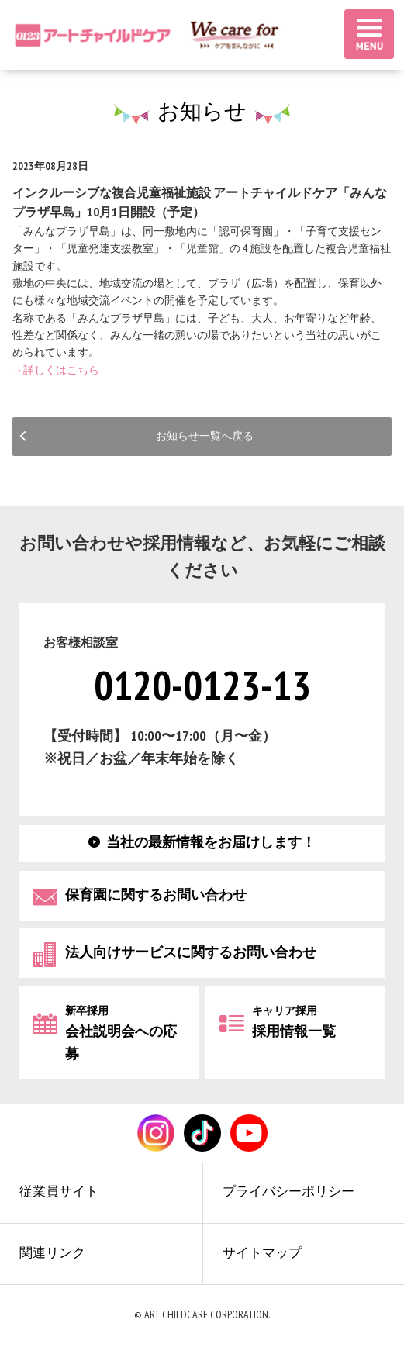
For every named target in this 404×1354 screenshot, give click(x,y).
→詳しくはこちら (55, 370)
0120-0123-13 (202, 686)
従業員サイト (63, 1194)
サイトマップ (266, 1259)
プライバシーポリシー (294, 1194)
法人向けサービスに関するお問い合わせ (190, 952)
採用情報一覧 (294, 1021)
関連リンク (56, 1259)
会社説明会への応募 (121, 1033)
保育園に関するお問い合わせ (156, 894)
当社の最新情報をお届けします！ (211, 841)
